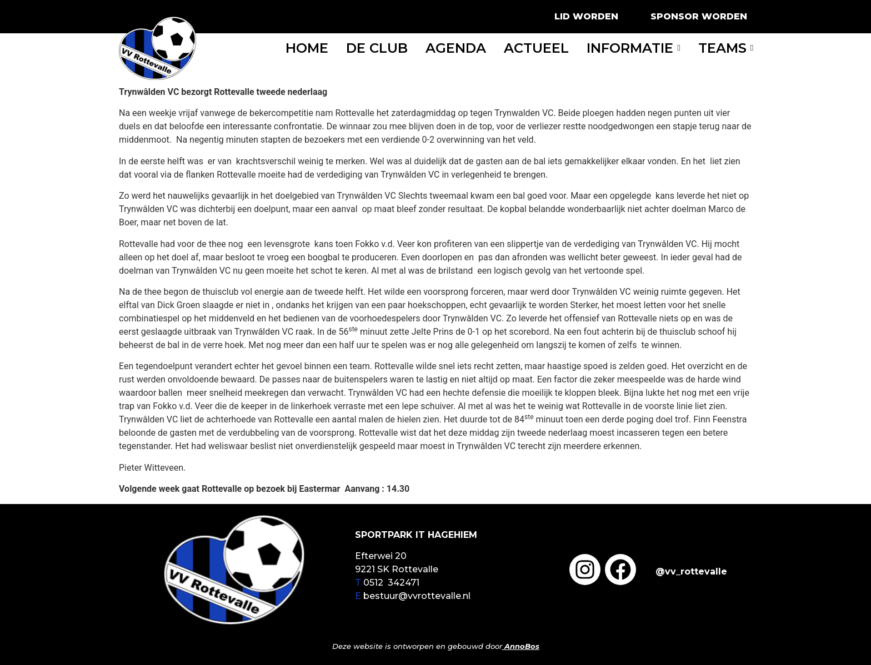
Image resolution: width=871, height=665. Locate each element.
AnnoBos (521, 646)
